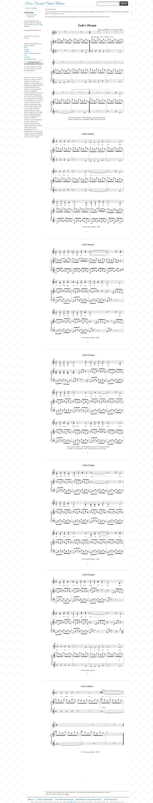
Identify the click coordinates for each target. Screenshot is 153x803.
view (31, 15)
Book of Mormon (29, 45)
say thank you (31, 24)
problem (53, 794)
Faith (25, 47)
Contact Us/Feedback (45, 799)
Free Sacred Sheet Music (45, 3)
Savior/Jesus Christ (30, 59)
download (30, 17)
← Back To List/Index (30, 8)
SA (40, 30)
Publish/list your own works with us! (89, 799)
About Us (31, 799)
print (34, 15)
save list (107, 17)
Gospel (26, 49)
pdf (28, 15)
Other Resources (110, 799)
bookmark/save (57, 17)
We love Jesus (72, 802)
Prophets (27, 57)
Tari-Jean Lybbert (37, 77)
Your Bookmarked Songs (64, 799)
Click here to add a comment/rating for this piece (33, 63)
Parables (27, 51)
